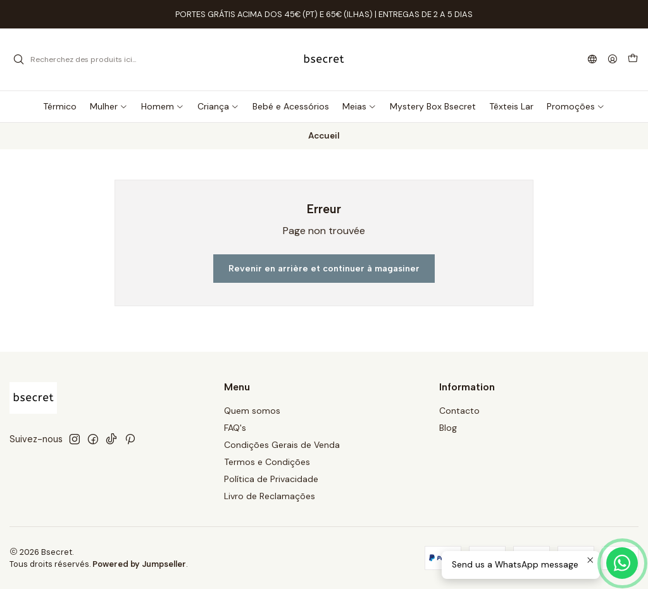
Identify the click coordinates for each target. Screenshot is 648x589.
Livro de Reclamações (269, 496)
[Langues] (592, 60)
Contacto (459, 410)
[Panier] (632, 59)
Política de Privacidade (271, 479)
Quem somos (252, 410)
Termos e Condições (267, 462)
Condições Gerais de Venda (282, 444)
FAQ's (235, 427)
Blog (448, 427)
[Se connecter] (612, 60)
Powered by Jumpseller (139, 564)
